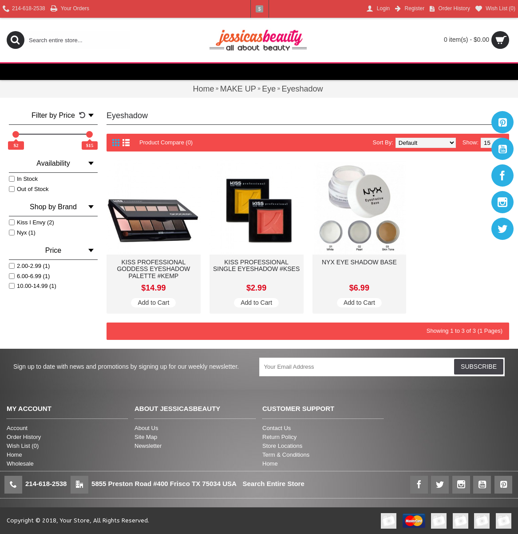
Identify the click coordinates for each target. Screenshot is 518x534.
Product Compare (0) (166, 142)
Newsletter (148, 445)
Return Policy (279, 437)
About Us (146, 428)
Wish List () (23, 445)
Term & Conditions (285, 454)
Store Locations (282, 445)
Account (17, 428)
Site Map (145, 437)
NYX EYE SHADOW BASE (359, 262)
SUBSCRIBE (479, 366)
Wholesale (20, 463)
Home (14, 454)
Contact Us (276, 428)
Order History (24, 437)
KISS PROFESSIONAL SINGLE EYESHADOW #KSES (256, 265)
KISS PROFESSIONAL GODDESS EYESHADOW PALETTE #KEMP (153, 269)
